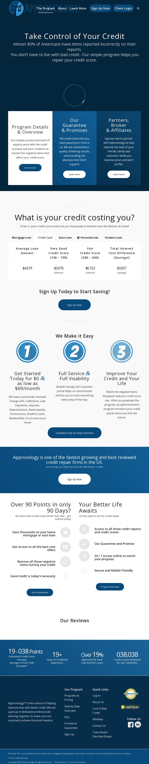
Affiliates (98, 719)
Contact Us (99, 726)
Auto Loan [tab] (65, 237)
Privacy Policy (60, 762)
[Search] (138, 8)
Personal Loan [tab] (87, 237)
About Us (98, 702)
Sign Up (69, 734)
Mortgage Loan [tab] (21, 237)
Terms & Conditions (77, 762)
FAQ (66, 717)
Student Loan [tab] (113, 237)
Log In (96, 695)
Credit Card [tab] (45, 237)
